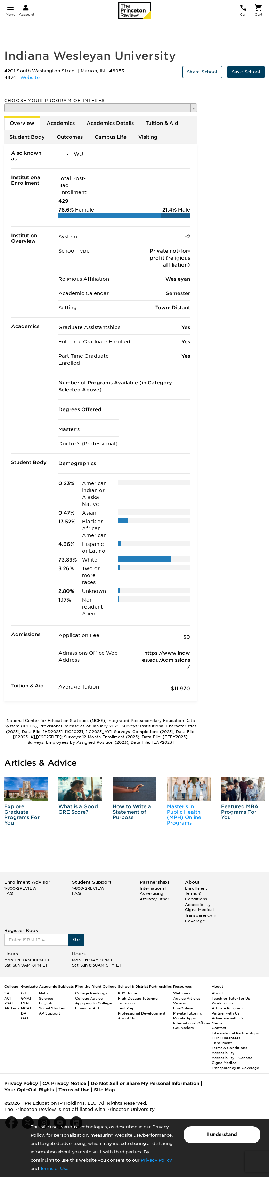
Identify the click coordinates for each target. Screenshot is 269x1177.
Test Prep (126, 1008)
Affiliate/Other (154, 899)
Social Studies (52, 1008)
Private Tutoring (187, 1013)
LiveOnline (183, 1008)
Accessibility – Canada (232, 1058)
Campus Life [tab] (111, 137)
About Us (126, 1018)
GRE (25, 993)
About (217, 993)
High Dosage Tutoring (138, 998)
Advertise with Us (227, 1018)
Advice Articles (186, 998)
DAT (24, 1013)
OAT (25, 1018)
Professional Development (141, 1013)
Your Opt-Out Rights (29, 1089)
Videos (179, 1003)
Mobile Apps (184, 1018)
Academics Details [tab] (110, 123)
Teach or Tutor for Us (231, 998)
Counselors (183, 1028)
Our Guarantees (226, 1038)
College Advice (89, 998)
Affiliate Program (227, 1008)
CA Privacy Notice (64, 1083)
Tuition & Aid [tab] (162, 123)
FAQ (8, 893)
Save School (246, 71)
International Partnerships (235, 1033)
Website (30, 77)
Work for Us (222, 1003)
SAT (7, 993)
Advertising (151, 893)
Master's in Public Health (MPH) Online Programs (184, 814)
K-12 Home (127, 993)
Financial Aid (87, 1008)
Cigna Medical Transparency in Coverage (201, 915)
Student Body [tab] (27, 137)
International (153, 888)
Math (43, 993)
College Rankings (91, 993)
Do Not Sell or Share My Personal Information (145, 1083)
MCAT (26, 1008)
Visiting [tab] (147, 137)
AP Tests (11, 1008)
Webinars (181, 993)
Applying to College (93, 1003)
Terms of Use (54, 1168)
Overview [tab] (22, 123)
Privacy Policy (156, 1160)
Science (46, 998)
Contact (219, 1028)
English (45, 1003)
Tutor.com (127, 1003)
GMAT (26, 998)
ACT (8, 998)
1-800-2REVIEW (20, 888)
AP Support (49, 1013)
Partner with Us (225, 1013)
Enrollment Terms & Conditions (196, 893)
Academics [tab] (61, 123)
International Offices (191, 1023)
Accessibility (198, 904)
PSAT (9, 1003)
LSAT (25, 1003)
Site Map (104, 1089)
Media (217, 1023)
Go (76, 939)
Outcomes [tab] (70, 137)
